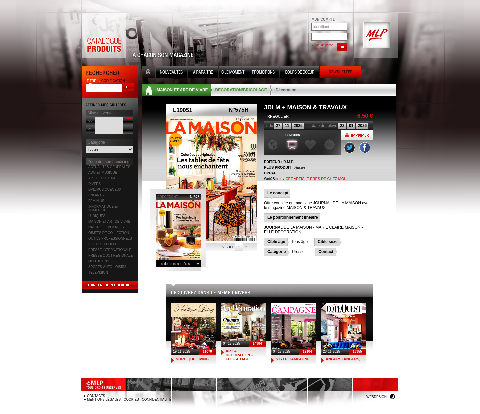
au (90, 129)
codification (113, 81)
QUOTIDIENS (98, 261)
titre (92, 81)
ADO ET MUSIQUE (102, 172)
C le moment (233, 72)
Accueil (148, 72)
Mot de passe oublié (324, 46)
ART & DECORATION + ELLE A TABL (239, 355)
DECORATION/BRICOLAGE (241, 90)
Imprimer (357, 135)
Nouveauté (171, 72)
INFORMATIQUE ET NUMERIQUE (103, 208)
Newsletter (340, 72)
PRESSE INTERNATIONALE (109, 250)
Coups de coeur (299, 72)
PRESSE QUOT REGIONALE (110, 255)
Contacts (96, 396)
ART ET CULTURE (102, 178)
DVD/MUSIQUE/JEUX (104, 189)
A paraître (203, 72)
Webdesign (376, 397)
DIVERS (94, 184)
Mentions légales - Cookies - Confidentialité (129, 399)
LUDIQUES (96, 216)
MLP (376, 35)
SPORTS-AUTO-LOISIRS (107, 267)
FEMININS (96, 201)
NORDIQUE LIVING (192, 359)
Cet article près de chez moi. (316, 179)
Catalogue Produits (104, 35)
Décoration (286, 90)
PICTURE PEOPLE (102, 244)
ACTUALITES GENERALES (109, 167)
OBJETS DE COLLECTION (108, 233)
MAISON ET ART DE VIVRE (109, 221)
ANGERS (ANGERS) (343, 359)
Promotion (263, 72)
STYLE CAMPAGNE (293, 359)
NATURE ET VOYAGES (106, 227)
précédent (167, 197)
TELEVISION (98, 272)
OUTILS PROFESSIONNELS (110, 238)
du (90, 120)
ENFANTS (96, 195)
